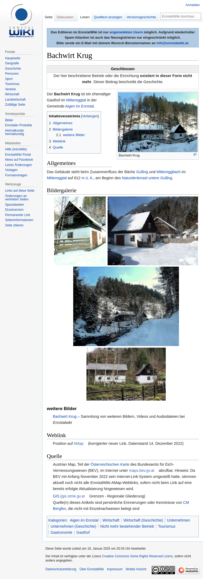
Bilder (9, 120)
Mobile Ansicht (136, 569)
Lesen (84, 17)
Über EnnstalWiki (92, 569)
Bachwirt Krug (65, 416)
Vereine (10, 89)
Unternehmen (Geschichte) (73, 526)
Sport (9, 79)
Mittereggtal (76, 100)
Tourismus (167, 526)
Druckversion (14, 210)
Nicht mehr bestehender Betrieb (127, 526)
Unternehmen (178, 520)
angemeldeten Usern (126, 32)
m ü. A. (87, 178)
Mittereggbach (168, 172)
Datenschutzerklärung (60, 569)
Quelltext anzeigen (108, 17)
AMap (78, 443)
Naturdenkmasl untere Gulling (147, 178)
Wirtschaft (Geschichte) (143, 520)
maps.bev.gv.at (141, 470)
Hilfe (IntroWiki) (16, 149)
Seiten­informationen (19, 220)
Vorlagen (11, 170)
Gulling (142, 172)
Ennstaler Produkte (18, 125)
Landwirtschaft (15, 99)
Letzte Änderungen (18, 165)
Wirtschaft (111, 520)
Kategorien (57, 520)
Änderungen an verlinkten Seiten (17, 197)
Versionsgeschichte (141, 17)
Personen (12, 73)
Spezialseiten (14, 205)
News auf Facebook (19, 159)
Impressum (115, 569)
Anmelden (193, 5)
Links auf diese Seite (19, 190)
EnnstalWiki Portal (18, 154)
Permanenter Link (17, 215)
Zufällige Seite (15, 104)
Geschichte (13, 68)
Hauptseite (12, 58)
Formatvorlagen (16, 175)
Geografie (12, 63)
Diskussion (65, 17)
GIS (56, 496)
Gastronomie (61, 532)
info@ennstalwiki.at (172, 43)
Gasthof (83, 532)
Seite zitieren (14, 225)
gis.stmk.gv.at (73, 496)
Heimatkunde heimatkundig (14, 132)
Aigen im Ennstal (79, 106)
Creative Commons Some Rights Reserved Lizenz (137, 556)
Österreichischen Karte (110, 464)
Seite (49, 17)
